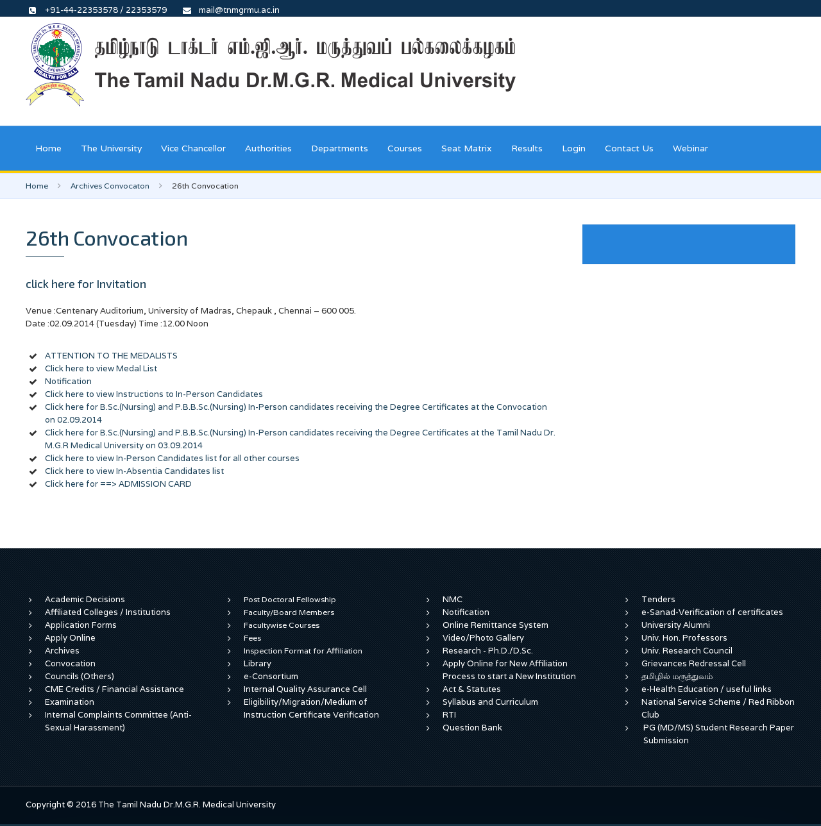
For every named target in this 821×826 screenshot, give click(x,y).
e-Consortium (271, 676)
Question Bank (472, 727)
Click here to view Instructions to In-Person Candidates (154, 394)
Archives (62, 650)
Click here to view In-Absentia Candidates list (134, 471)
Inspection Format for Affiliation (303, 650)
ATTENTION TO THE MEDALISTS (111, 355)
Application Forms (81, 625)
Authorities (268, 148)
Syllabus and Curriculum (490, 701)
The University (111, 148)
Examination (69, 701)
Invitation (121, 283)
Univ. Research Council (686, 650)
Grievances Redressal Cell (693, 663)
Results (527, 148)
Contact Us (629, 148)
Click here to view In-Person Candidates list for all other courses (172, 458)
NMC (452, 599)
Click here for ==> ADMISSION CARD (118, 483)
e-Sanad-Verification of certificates (712, 612)
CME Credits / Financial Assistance (114, 689)
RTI (449, 714)
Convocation (70, 663)
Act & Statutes (472, 689)
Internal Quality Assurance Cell (305, 689)
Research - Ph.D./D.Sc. (488, 650)
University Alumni (675, 625)
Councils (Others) (79, 676)
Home (48, 148)
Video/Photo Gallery (483, 637)
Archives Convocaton (110, 185)
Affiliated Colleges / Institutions (108, 612)
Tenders (658, 599)
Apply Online (70, 637)
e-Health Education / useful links (706, 689)
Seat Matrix (466, 148)
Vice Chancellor (193, 148)
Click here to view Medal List (101, 368)
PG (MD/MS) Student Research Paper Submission (718, 734)
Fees (252, 638)
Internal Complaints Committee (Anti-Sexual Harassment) (118, 721)
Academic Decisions (85, 599)
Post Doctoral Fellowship (290, 599)
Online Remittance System (495, 625)
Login (574, 148)
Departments (339, 148)
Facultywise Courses (281, 625)
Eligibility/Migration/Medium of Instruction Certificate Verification (311, 708)
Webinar (690, 148)
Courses (404, 148)
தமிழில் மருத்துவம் (677, 676)
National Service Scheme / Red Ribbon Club (718, 708)
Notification (68, 381)
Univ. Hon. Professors (684, 637)
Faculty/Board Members (289, 612)
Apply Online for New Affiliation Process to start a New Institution (510, 670)
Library (257, 663)
